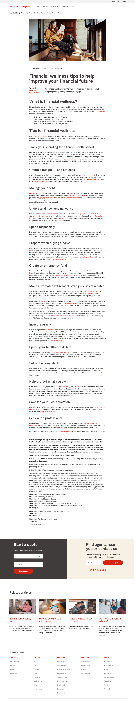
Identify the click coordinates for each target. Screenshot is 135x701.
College (36, 661)
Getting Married (62, 665)
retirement (91, 293)
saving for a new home (42, 181)
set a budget (90, 175)
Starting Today (85, 673)
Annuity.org (100, 111)
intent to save (93, 291)
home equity (36, 216)
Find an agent (113, 563)
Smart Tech (84, 669)
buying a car (46, 216)
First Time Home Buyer (64, 669)
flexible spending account (62, 352)
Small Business (38, 689)
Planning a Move (62, 681)
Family (12, 669)
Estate (36, 665)
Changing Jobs (62, 677)
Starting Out (61, 661)
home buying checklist (88, 257)
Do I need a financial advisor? (110, 620)
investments (49, 330)
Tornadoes (107, 681)
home (60, 387)
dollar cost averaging (57, 341)
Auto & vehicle (14, 661)
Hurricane (107, 673)
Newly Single (61, 685)
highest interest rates (71, 198)
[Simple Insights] (23, 7)
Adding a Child (61, 673)
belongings (77, 387)
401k (43, 301)
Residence (13, 673)
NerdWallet (43, 136)
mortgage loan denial (58, 259)
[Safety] (73, 7)
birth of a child (93, 179)
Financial (36, 669)
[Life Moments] (54, 7)
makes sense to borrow (50, 214)
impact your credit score (76, 195)
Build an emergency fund (20, 620)
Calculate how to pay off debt (81, 620)
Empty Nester (61, 693)
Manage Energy (86, 665)
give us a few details (65, 431)
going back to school (87, 214)
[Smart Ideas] (65, 7)
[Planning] (45, 7)
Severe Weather (109, 677)
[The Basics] (36, 7)
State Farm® (34, 91)
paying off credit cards (48, 198)
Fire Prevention (109, 665)
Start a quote (23, 571)
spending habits (69, 159)
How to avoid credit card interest (50, 620)
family (68, 387)
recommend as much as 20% (63, 316)
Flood (106, 669)
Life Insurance (38, 681)
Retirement (37, 685)
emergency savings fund (64, 275)
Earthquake (108, 661)
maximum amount (71, 303)
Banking (12, 665)
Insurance (37, 677)
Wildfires (107, 685)
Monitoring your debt (36, 193)
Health (36, 673)
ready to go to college (47, 411)
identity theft (98, 373)
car (63, 387)
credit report (61, 218)
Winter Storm (108, 689)
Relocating (60, 689)
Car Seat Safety (85, 661)
